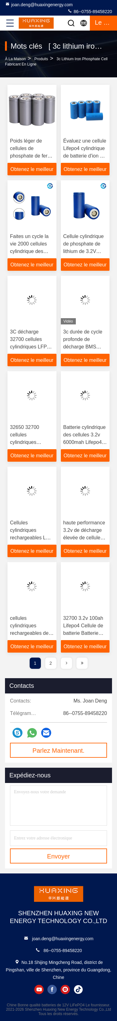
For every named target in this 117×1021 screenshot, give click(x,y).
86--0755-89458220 (89, 11)
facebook (52, 989)
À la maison (15, 59)
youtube (39, 989)
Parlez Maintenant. (58, 750)
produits (41, 59)
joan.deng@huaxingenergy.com (39, 4)
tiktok (78, 989)
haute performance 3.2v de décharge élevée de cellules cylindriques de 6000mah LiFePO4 (84, 537)
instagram (65, 989)
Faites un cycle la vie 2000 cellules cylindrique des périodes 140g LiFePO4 (29, 251)
